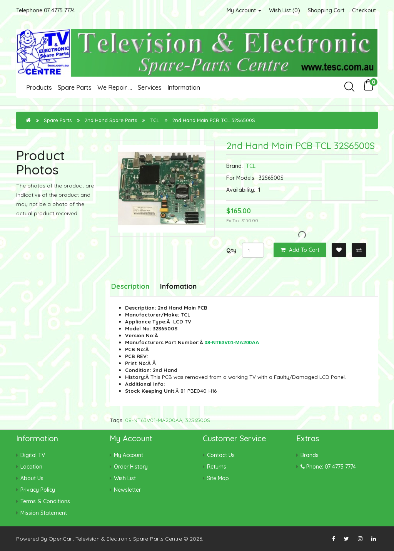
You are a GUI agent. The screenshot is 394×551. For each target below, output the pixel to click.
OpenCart (61, 538)
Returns (216, 466)
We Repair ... (114, 87)
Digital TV (32, 455)
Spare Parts (75, 87)
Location (31, 466)
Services (150, 87)
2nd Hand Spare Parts (111, 120)
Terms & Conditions (45, 501)
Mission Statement (43, 512)
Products (39, 87)
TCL (154, 120)
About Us (31, 478)
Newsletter (127, 489)
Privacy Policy (37, 489)
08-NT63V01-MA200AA (153, 420)
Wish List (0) (284, 10)
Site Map (218, 478)
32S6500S (197, 420)
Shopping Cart (326, 10)
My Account (244, 10)
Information (183, 87)
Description (130, 286)
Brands (310, 455)
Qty (231, 250)
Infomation (178, 286)
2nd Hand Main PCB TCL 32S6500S (213, 120)
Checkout (364, 10)
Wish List (125, 478)
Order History (131, 466)
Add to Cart (299, 249)
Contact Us (221, 455)
